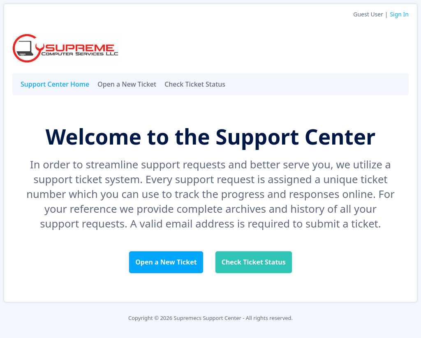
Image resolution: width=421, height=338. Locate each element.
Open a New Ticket (126, 84)
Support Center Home (55, 84)
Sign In (399, 14)
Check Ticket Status (194, 84)
